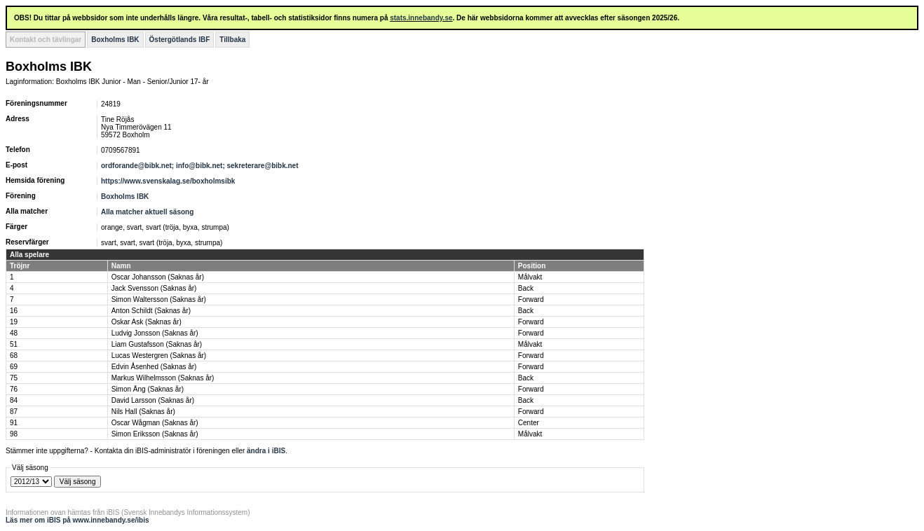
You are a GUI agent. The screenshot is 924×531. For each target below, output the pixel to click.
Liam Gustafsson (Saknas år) (157, 344)
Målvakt (530, 277)
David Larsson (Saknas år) (152, 400)
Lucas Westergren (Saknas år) (158, 355)
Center (528, 423)
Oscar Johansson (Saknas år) (157, 277)
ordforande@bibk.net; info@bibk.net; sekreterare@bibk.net (200, 166)
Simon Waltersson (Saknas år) (158, 299)
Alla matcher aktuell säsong (147, 212)
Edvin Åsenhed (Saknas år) (154, 367)
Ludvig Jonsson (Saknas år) (154, 333)
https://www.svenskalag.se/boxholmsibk (168, 181)
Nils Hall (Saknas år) (143, 411)
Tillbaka (232, 39)
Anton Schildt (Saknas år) (151, 311)
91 (14, 423)
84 (14, 400)
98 (14, 434)
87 (14, 411)
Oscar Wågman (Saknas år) (154, 423)
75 (14, 378)
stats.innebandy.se (421, 18)
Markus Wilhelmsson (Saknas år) (163, 378)
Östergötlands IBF (179, 39)
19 (14, 322)
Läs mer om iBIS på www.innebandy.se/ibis (77, 520)
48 (14, 333)
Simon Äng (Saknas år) (147, 389)
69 (14, 367)
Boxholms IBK (115, 39)
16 (14, 311)
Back (526, 288)
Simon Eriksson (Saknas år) (154, 434)
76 (14, 389)
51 (14, 344)
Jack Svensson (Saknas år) (154, 288)
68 (14, 355)
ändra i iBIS (266, 451)
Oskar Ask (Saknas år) (146, 322)
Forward (531, 299)
